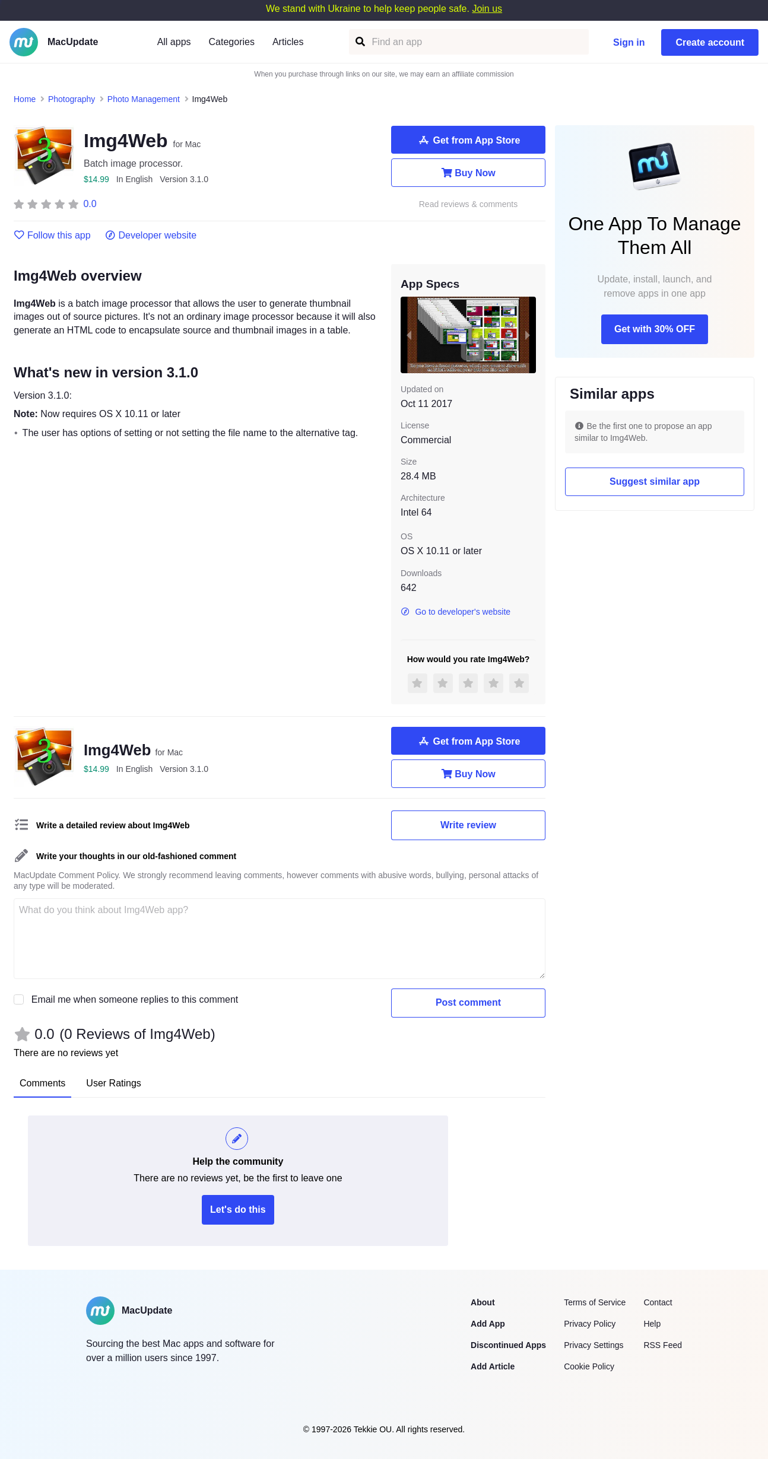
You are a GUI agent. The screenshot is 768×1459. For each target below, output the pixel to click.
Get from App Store (469, 140)
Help (652, 1323)
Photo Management (143, 99)
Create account (709, 42)
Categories (232, 42)
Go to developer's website (455, 611)
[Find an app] (359, 41)
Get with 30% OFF (654, 329)
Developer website (151, 235)
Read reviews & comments (468, 204)
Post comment (468, 1002)
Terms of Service (595, 1302)
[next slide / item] (527, 335)
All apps (174, 42)
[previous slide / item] (409, 335)
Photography (71, 99)
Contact (657, 1302)
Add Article (493, 1366)
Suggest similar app (655, 481)
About (482, 1302)
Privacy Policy (589, 1323)
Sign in (629, 42)
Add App (488, 1323)
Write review (468, 825)
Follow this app (52, 235)
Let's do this (238, 1209)
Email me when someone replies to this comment (135, 999)
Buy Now (468, 172)
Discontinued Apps (508, 1345)
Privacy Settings (593, 1345)
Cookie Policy (589, 1366)
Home (25, 99)
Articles (287, 42)
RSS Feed (662, 1345)
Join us (487, 8)
